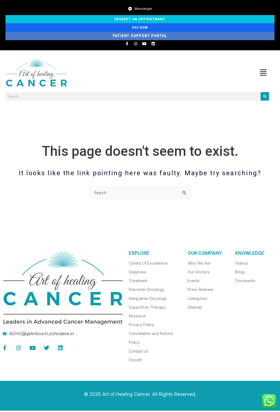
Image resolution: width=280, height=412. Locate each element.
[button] (263, 73)
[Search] (265, 97)
